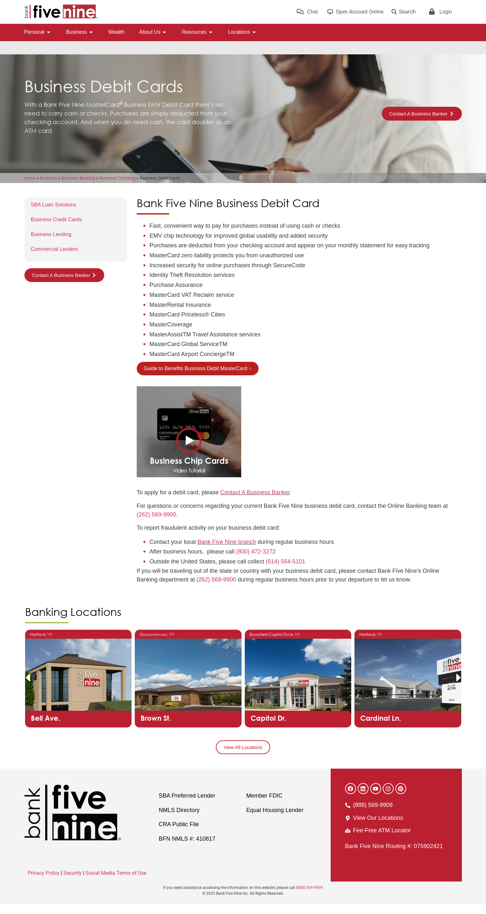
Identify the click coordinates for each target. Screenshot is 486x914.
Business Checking (117, 187)
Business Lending (51, 244)
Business (48, 187)
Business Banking (78, 187)
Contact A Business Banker (255, 502)
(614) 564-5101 (285, 571)
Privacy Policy (44, 883)
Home (30, 187)
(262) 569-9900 (156, 524)
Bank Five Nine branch (226, 551)
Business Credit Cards (56, 229)
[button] (27, 687)
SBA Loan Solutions (53, 214)
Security (72, 883)
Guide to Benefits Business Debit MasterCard (195, 378)
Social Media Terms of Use (116, 883)
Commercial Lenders (54, 258)
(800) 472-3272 (256, 561)
